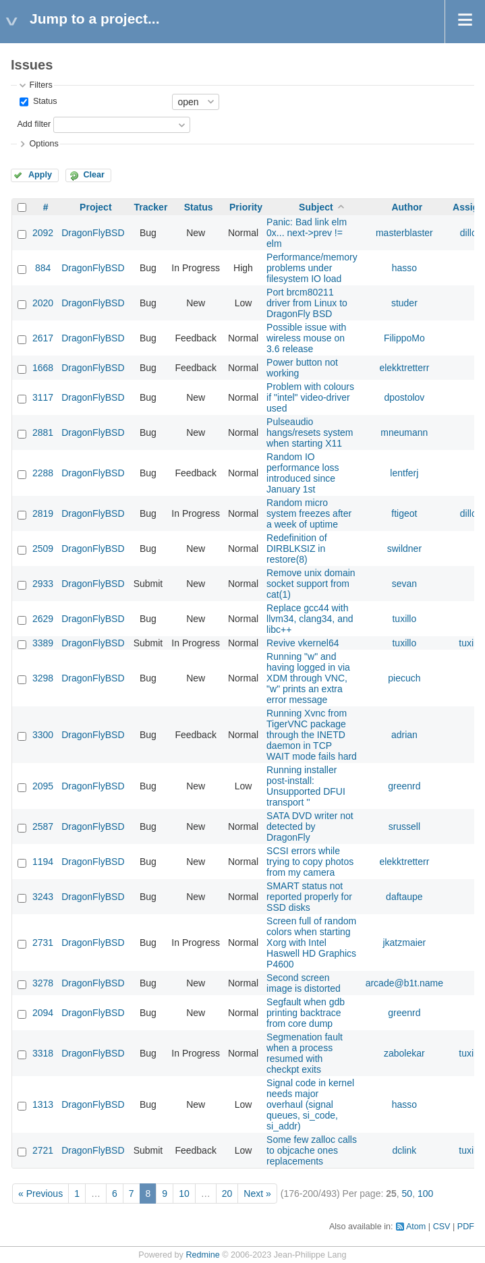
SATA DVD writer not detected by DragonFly (309, 826)
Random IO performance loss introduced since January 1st (302, 473)
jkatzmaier (404, 942)
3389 (42, 643)
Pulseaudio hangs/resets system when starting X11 (309, 432)
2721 (42, 1150)
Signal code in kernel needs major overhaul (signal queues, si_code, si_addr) (310, 1104)
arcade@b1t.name (404, 983)
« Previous (40, 1193)
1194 (42, 861)
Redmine (202, 1255)
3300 (42, 734)
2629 (42, 618)
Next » (257, 1193)
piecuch (404, 678)
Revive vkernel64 (302, 643)
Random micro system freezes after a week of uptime (308, 513)
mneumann (404, 432)
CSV (442, 1226)
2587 (42, 826)
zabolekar (404, 1053)
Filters (40, 85)
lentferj (404, 473)
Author (406, 207)
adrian (404, 734)
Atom (416, 1226)
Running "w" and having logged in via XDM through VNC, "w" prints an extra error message (308, 678)
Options (43, 143)
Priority (245, 207)
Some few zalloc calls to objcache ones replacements (311, 1150)
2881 (42, 432)
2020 (42, 303)
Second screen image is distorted (303, 983)
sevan (404, 583)
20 (227, 1193)
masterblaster (404, 232)
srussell (404, 826)
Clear (94, 174)
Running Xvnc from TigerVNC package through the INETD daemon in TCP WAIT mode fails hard (311, 735)
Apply (40, 174)
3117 (42, 397)
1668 (42, 367)
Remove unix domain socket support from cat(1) (310, 583)
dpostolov (404, 397)
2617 (42, 338)
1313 (42, 1104)
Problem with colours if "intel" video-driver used (310, 397)
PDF (465, 1226)
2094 (42, 1012)
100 (425, 1193)
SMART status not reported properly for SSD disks (309, 896)
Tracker (151, 207)
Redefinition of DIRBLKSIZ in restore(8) (296, 548)
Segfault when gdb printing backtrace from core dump (305, 1013)
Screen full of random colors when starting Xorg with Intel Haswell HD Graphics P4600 (311, 943)
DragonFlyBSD (92, 232)
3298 (42, 678)
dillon (471, 232)
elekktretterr (404, 367)
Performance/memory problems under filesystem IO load (312, 268)
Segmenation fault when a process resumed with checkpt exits (304, 1053)
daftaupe (404, 896)
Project (95, 207)
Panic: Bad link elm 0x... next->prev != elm (306, 233)
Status (43, 101)
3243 (42, 896)
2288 (42, 473)
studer (404, 303)
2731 (42, 942)
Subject (316, 207)
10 (184, 1193)
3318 (42, 1053)
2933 (42, 583)
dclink (404, 1150)
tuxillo (404, 618)
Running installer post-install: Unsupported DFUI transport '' (305, 786)
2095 (42, 786)
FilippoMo (404, 338)
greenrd (404, 786)
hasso (404, 267)
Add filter (34, 124)
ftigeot (404, 513)
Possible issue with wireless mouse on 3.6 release (306, 338)
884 (43, 267)
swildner (404, 548)
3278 (42, 983)
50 (407, 1193)
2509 (42, 548)
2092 (42, 232)
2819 (42, 513)
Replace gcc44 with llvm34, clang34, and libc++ (309, 618)
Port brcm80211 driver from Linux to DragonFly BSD (306, 303)
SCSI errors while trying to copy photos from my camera (309, 861)
